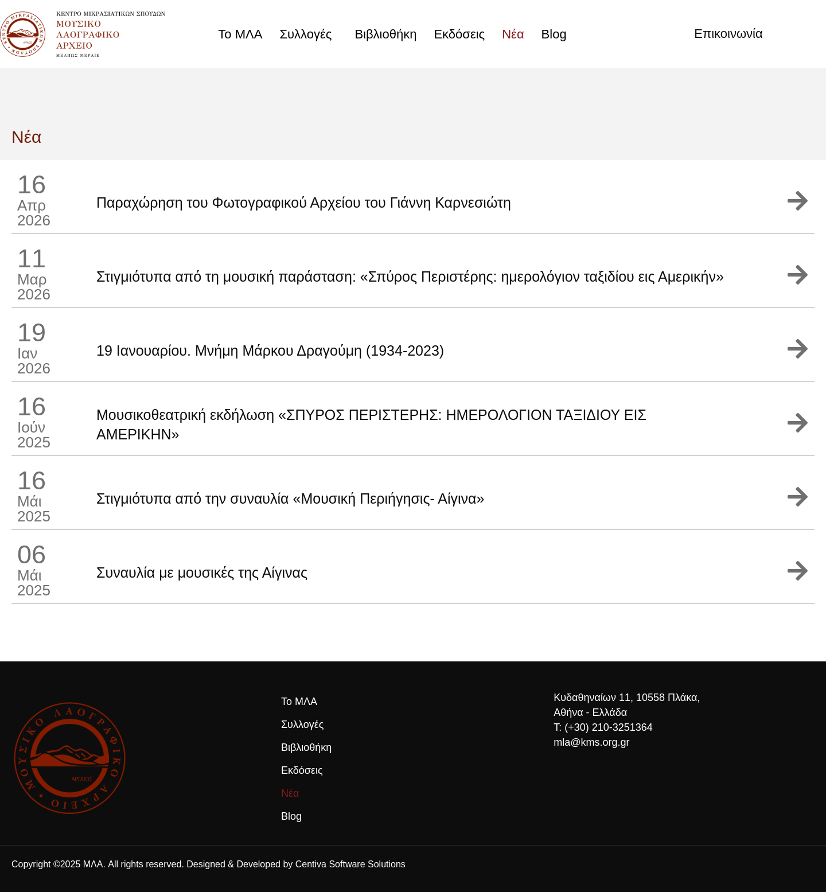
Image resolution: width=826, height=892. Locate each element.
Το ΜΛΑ (240, 34)
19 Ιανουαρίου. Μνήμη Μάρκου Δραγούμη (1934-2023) (270, 350)
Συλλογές (308, 34)
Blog (554, 34)
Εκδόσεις (459, 34)
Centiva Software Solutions (350, 864)
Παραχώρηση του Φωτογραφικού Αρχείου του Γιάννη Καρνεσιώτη (303, 202)
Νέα (513, 34)
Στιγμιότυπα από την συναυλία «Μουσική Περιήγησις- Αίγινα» (290, 498)
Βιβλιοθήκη (385, 34)
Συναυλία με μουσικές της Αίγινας (201, 572)
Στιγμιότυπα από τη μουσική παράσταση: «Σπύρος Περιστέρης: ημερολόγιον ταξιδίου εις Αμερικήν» (410, 276)
